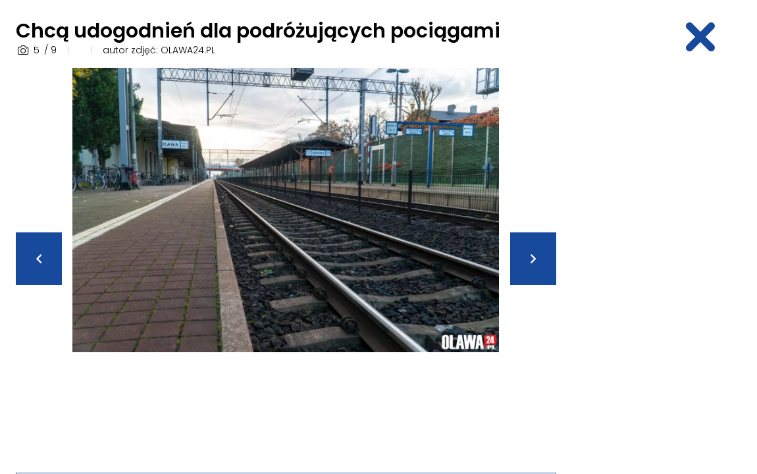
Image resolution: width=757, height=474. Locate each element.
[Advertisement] (664, 265)
